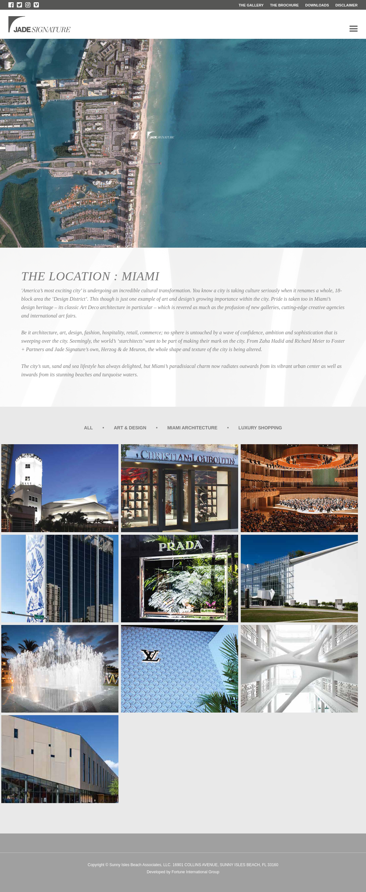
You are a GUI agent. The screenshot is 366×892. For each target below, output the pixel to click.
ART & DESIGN (130, 427)
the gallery (250, 5)
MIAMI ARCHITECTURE (192, 427)
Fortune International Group (195, 872)
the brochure (284, 5)
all (88, 427)
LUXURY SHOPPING (260, 427)
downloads (317, 5)
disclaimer (347, 5)
